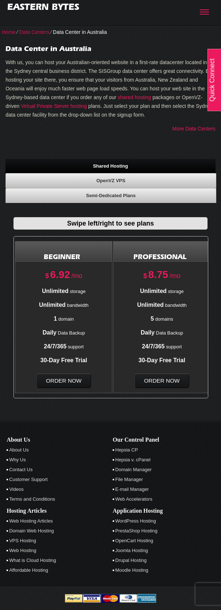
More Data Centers (194, 129)
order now (63, 381)
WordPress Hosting (135, 521)
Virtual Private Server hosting (54, 106)
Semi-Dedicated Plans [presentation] (111, 195)
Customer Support (28, 479)
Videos (16, 489)
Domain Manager (133, 469)
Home (8, 32)
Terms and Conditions (32, 499)
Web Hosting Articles (31, 521)
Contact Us (20, 469)
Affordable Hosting (28, 570)
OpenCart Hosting (134, 540)
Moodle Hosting (131, 570)
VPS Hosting (22, 540)
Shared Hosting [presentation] (110, 166)
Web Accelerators (133, 499)
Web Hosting (22, 550)
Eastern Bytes (43, 6)
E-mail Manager (132, 489)
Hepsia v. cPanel (133, 459)
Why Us (17, 459)
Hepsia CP (126, 450)
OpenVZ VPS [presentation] (110, 180)
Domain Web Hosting (31, 530)
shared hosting (134, 97)
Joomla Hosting (131, 550)
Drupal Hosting (131, 560)
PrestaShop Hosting (136, 530)
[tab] (110, 166)
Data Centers (34, 32)
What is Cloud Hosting (32, 560)
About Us (18, 450)
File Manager (129, 479)
